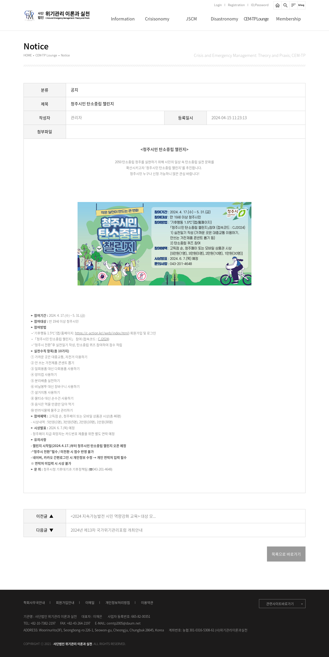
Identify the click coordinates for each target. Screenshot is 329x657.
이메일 (89, 602)
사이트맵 (293, 5)
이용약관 (147, 602)
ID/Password (260, 5)
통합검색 (285, 5)
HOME (277, 5)
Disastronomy (224, 19)
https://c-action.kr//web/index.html (102, 333)
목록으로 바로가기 (286, 554)
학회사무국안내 (34, 602)
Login (218, 5)
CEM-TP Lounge (256, 19)
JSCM (191, 19)
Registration (236, 5)
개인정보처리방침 (118, 602)
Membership (288, 19)
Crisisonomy (157, 19)
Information (123, 19)
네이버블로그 (301, 5)
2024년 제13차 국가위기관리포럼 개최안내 (107, 530)
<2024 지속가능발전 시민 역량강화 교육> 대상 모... (113, 516)
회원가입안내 (65, 602)
